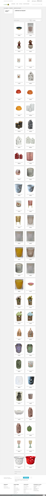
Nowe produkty (6, 486)
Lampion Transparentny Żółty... (19, 258)
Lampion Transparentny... (30, 242)
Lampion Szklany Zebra (19, 402)
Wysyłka (20, 3)
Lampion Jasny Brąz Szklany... (30, 226)
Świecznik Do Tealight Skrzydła (19, 418)
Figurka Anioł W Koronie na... (19, 50)
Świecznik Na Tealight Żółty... (31, 450)
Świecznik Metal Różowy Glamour (30, 290)
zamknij (44, 495)
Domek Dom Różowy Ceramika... (30, 418)
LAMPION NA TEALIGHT (7, 11)
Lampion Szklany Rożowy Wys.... (30, 34)
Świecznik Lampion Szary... (30, 130)
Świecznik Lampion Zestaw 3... (30, 114)
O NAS (17, 3)
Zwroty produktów (26, 486)
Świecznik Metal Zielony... (19, 34)
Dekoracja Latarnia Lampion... (30, 146)
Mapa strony (15, 493)
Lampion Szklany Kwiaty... (30, 162)
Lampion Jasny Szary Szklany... (30, 178)
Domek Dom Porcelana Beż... (19, 306)
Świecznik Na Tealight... (19, 450)
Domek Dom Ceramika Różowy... (19, 434)
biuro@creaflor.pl (36, 490)
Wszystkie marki (26, 3)
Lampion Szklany (19, 178)
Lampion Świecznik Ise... (19, 370)
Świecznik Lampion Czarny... (30, 386)
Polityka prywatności (16, 490)
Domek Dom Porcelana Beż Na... (30, 82)
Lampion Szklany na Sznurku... (19, 354)
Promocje (5, 485)
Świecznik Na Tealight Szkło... (19, 66)
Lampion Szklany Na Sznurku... (30, 354)
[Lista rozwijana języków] (28, 1)
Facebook (31, 477)
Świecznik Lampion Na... (19, 338)
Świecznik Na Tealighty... (19, 98)
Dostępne (37, 20)
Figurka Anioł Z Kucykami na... (30, 50)
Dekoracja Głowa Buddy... (19, 386)
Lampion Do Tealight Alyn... (30, 402)
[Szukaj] (37, 4)
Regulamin (15, 491)
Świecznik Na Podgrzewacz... (19, 466)
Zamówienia (25, 487)
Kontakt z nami (16, 492)
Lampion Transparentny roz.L (19, 242)
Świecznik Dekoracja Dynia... (30, 434)
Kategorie (13, 3)
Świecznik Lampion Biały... (19, 146)
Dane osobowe (26, 485)
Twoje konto (26, 484)
